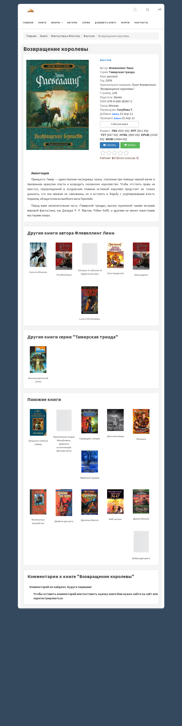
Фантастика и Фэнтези (65, 36)
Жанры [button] (55, 22)
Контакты (141, 22)
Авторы (72, 22)
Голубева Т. (125, 110)
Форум (125, 22)
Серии (86, 22)
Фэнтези (89, 36)
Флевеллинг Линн (121, 68)
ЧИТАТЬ (130, 145)
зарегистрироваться (48, 598)
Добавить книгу (105, 22)
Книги (42, 22)
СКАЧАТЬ (109, 145)
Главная (28, 22)
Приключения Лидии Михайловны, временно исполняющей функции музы (64, 435)
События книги (119, 124)
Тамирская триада (122, 72)
